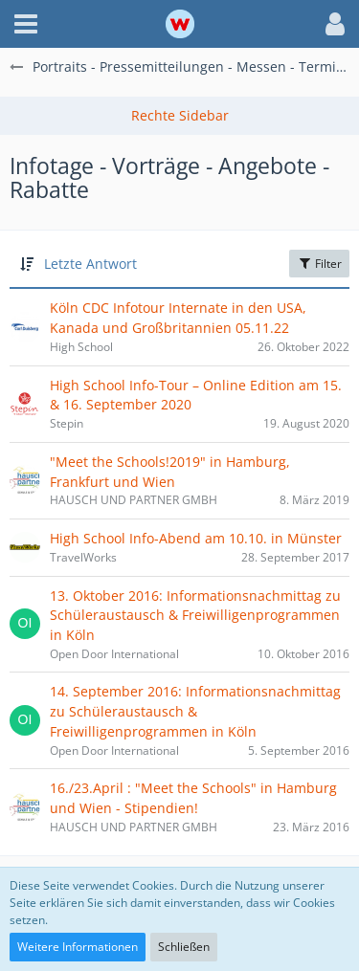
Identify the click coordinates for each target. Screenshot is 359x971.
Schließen (184, 946)
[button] (26, 24)
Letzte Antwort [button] (90, 263)
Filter (319, 263)
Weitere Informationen (77, 946)
